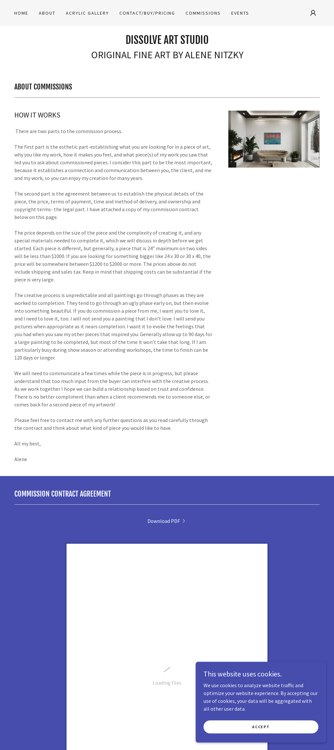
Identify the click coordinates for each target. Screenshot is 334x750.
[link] (167, 42)
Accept (260, 740)
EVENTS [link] (240, 13)
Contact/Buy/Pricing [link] (147, 13)
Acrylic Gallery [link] (87, 13)
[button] (313, 13)
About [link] (47, 13)
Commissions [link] (203, 13)
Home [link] (21, 13)
